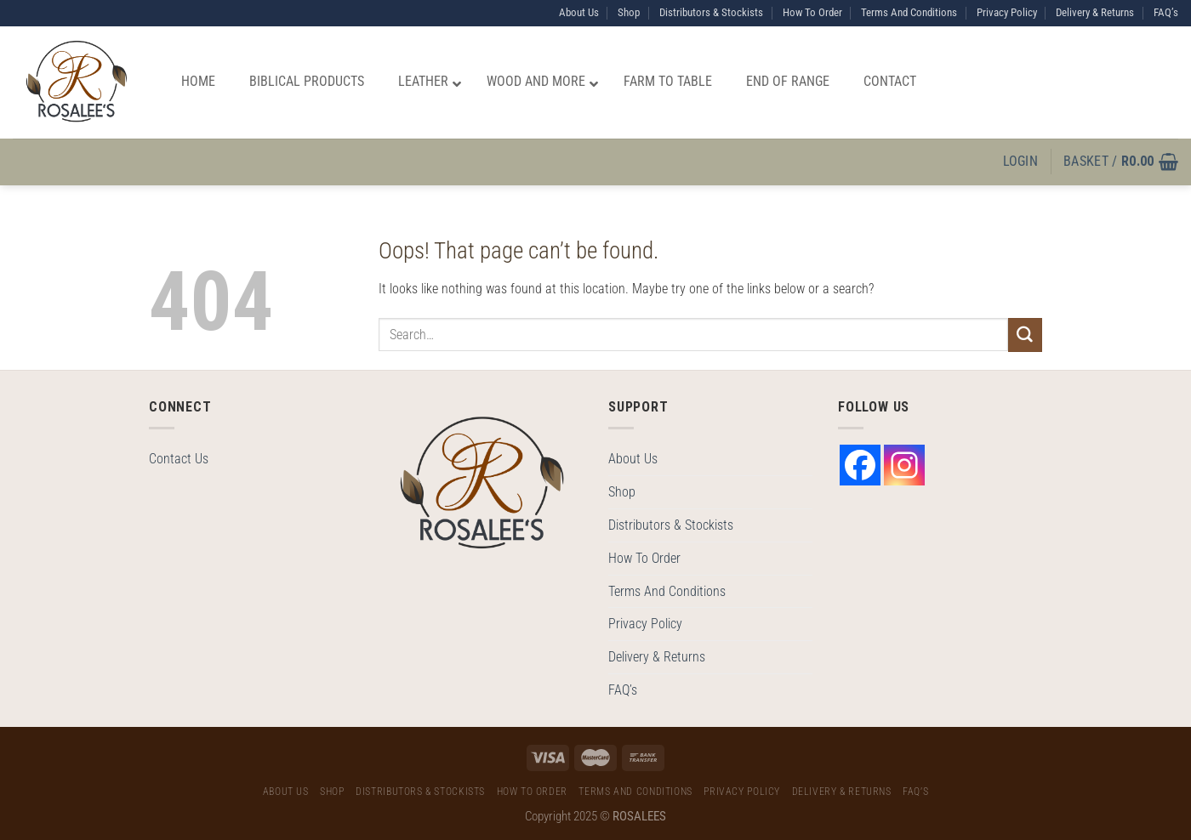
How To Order (812, 12)
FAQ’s (1166, 12)
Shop (629, 12)
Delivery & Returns (1095, 12)
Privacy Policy (1007, 12)
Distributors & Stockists (711, 12)
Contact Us (178, 459)
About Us (579, 12)
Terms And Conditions (909, 12)
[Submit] (1025, 335)
